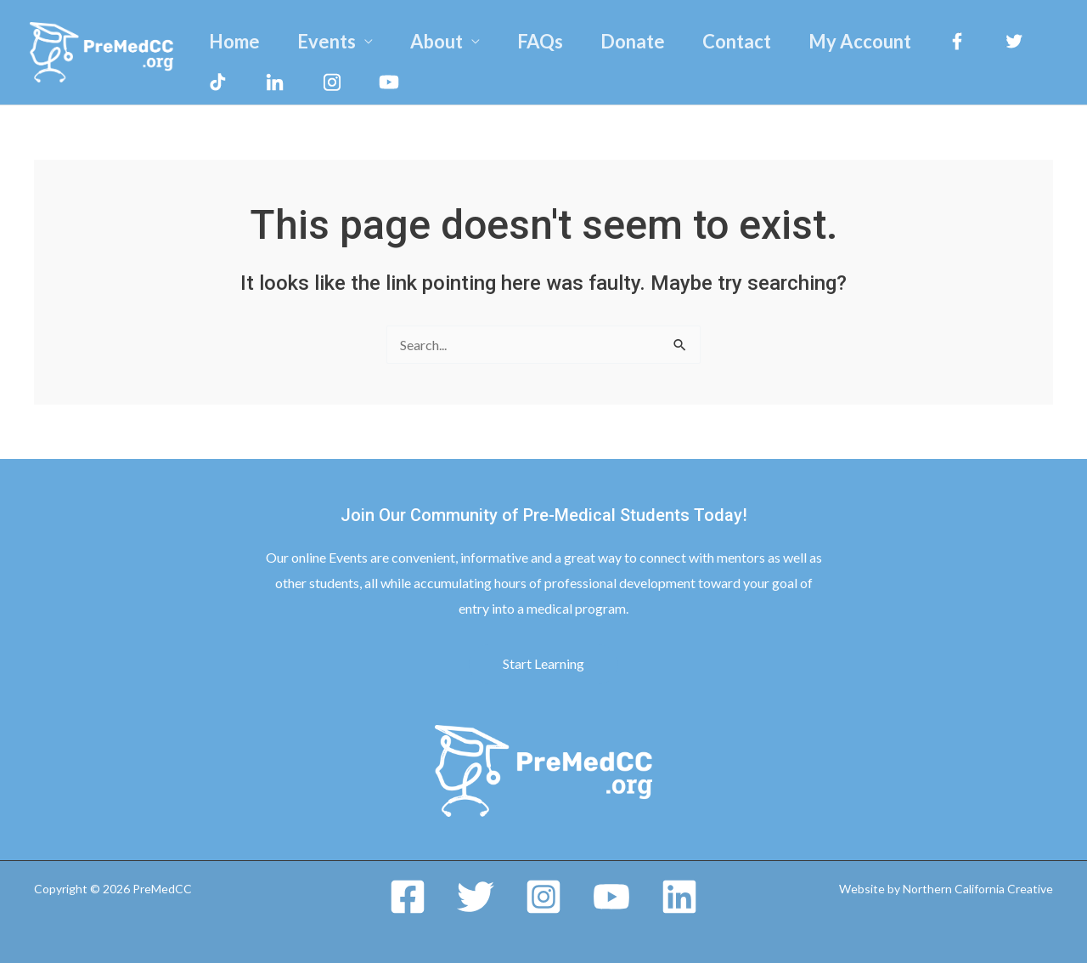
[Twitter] (475, 896)
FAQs (540, 41)
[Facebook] (407, 896)
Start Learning (543, 663)
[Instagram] (543, 896)
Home (234, 41)
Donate (632, 41)
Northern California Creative (978, 888)
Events (326, 41)
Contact (736, 41)
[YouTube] (611, 896)
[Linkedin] (679, 896)
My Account (859, 41)
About (436, 41)
